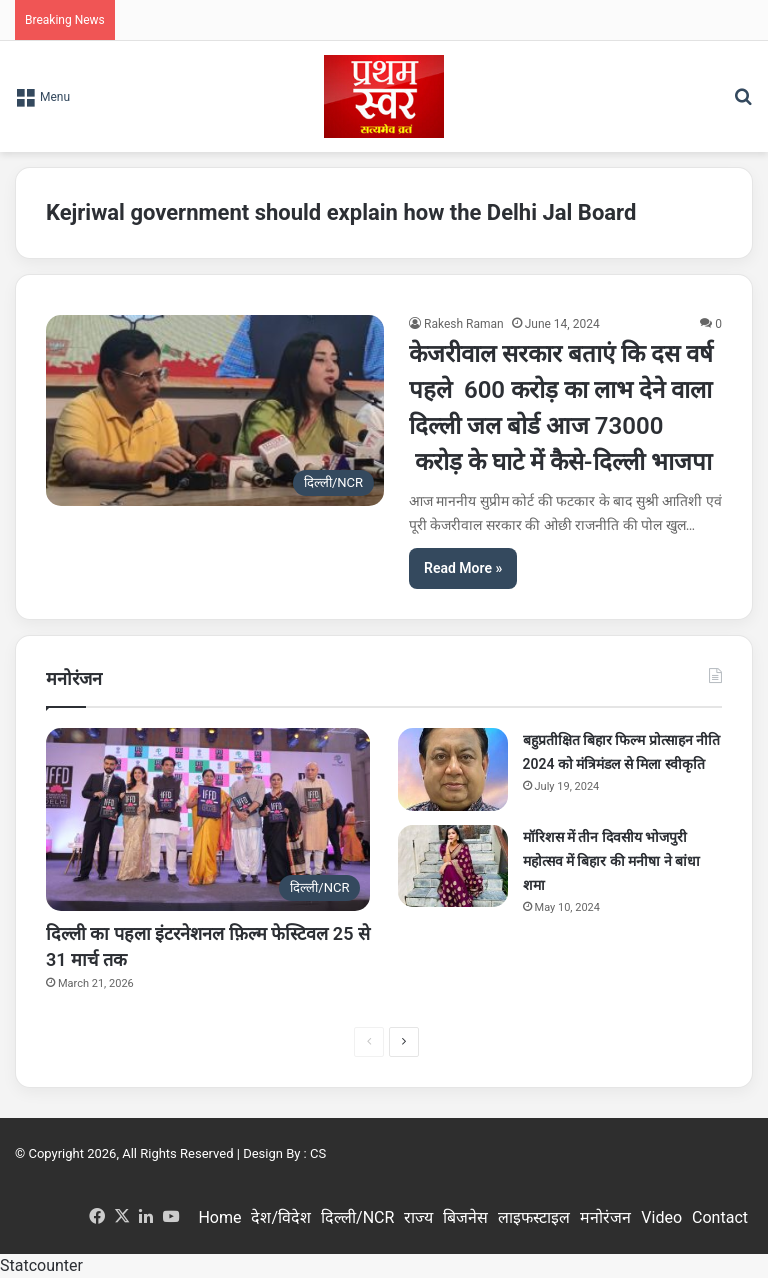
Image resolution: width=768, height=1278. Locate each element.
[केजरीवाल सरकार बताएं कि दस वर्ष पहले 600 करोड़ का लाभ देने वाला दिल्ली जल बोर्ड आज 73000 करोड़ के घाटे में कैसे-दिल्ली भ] (215, 410)
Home (219, 1217)
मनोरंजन (605, 1217)
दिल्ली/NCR (357, 1217)
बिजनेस (465, 1217)
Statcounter (41, 1265)
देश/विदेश (281, 1217)
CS (318, 1153)
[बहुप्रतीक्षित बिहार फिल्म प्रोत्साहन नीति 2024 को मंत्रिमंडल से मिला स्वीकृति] (453, 769)
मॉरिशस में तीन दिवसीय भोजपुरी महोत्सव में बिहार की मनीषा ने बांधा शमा (612, 861)
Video (661, 1217)
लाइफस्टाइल (534, 1217)
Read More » (463, 568)
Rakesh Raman (464, 324)
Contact (720, 1217)
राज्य (418, 1217)
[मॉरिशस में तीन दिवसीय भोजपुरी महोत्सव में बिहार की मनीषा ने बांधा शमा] (453, 866)
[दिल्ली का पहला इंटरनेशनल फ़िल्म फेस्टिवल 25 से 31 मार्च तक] (208, 819)
